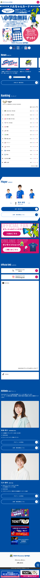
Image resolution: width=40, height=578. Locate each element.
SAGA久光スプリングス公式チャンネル (27, 368)
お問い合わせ (20, 562)
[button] (10, 47)
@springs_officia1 (7, 377)
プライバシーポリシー (20, 560)
